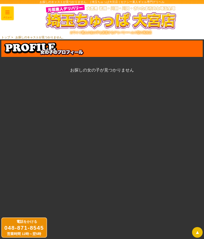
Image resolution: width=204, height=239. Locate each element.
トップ (5, 37)
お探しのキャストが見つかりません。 (40, 37)
